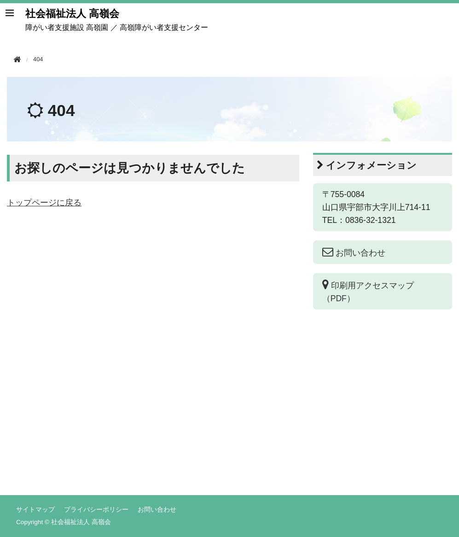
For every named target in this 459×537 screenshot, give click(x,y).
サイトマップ (35, 509)
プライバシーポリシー (96, 509)
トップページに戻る (44, 202)
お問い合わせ (157, 509)
